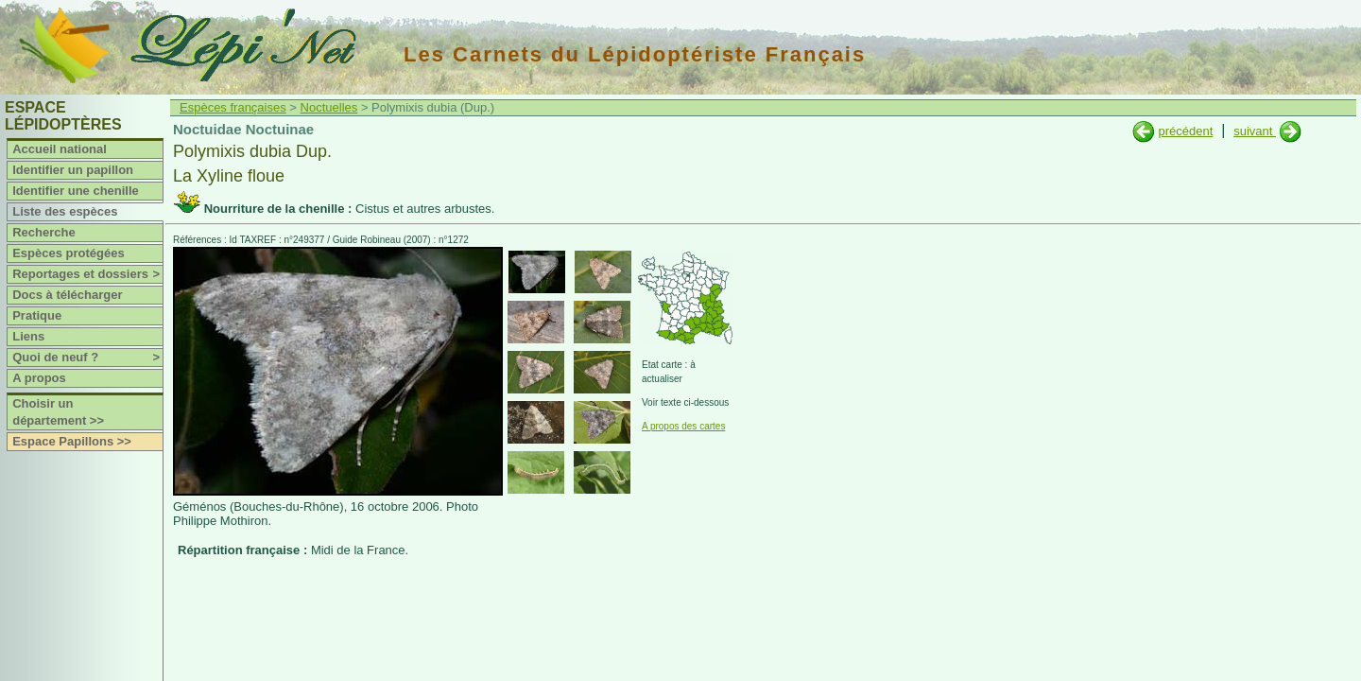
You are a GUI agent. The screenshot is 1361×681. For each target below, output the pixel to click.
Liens (28, 336)
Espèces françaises (233, 107)
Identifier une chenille (75, 190)
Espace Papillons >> (71, 441)
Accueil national (59, 149)
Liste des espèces (64, 211)
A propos (39, 378)
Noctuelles (329, 107)
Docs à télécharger (67, 295)
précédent (1185, 131)
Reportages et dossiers (87, 274)
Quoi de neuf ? (87, 357)
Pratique (36, 315)
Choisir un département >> (58, 412)
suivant (1254, 131)
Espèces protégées (68, 253)
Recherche (43, 232)
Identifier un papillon (72, 170)
